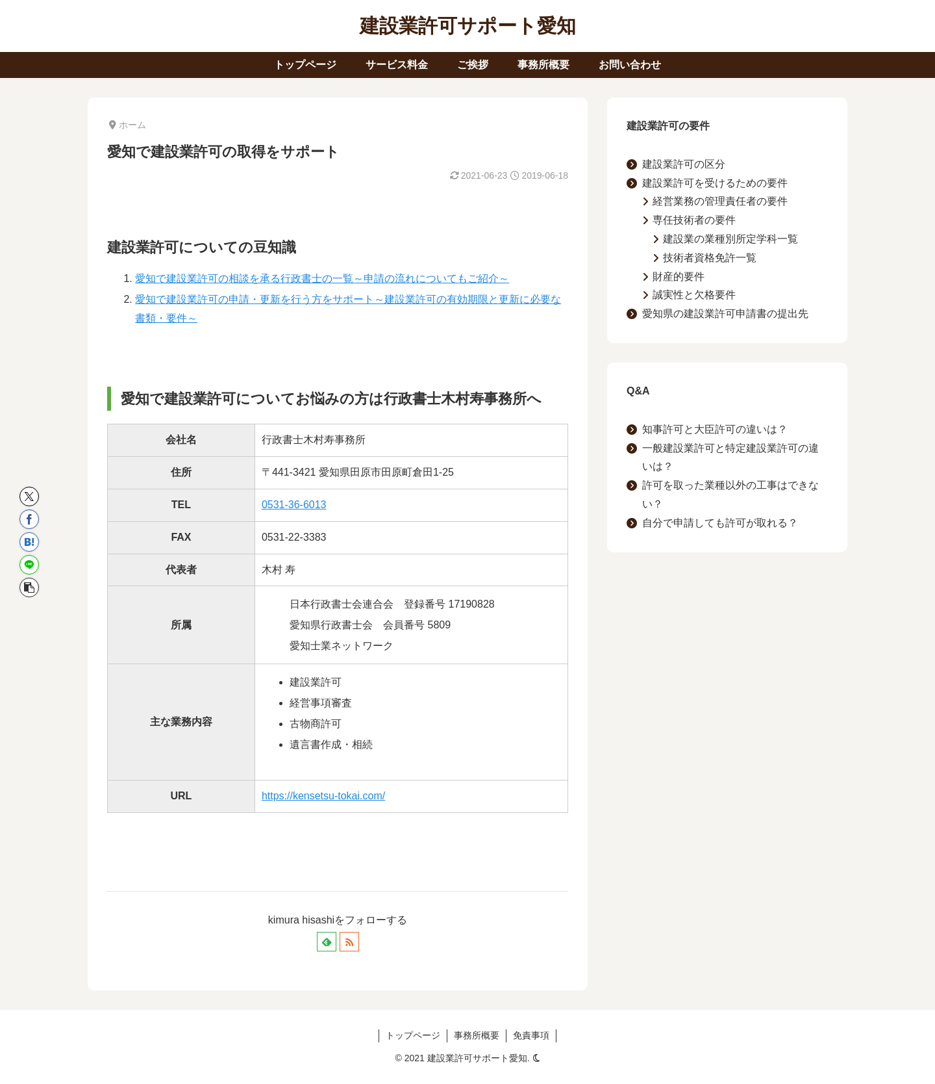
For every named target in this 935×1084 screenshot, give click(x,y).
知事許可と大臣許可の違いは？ (715, 429)
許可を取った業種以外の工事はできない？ (730, 495)
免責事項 (531, 1035)
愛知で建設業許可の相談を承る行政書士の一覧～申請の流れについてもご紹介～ (322, 278)
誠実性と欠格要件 (694, 294)
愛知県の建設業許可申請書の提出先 (725, 313)
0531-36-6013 (294, 504)
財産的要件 (678, 276)
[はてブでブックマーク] (29, 542)
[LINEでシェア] (29, 564)
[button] (29, 587)
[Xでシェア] (29, 496)
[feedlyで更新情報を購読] (326, 941)
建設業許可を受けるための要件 (715, 182)
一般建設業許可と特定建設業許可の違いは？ (730, 457)
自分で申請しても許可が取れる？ (720, 522)
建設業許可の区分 (683, 164)
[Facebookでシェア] (29, 519)
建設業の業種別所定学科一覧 (730, 238)
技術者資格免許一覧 (709, 257)
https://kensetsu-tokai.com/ (323, 795)
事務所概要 (476, 1035)
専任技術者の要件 (694, 220)
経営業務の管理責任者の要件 (720, 201)
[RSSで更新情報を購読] (349, 941)
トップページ (413, 1035)
